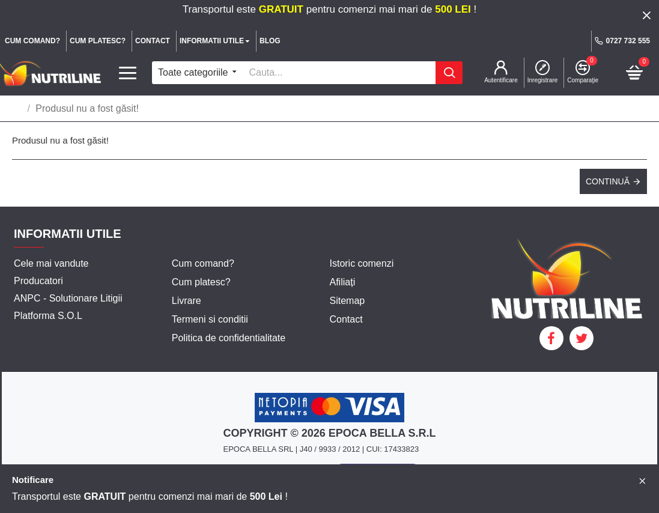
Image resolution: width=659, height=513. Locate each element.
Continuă (608, 181)
